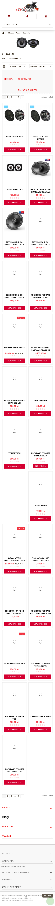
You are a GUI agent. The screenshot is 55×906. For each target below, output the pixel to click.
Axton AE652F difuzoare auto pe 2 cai (14, 561)
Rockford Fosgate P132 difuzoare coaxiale (14, 772)
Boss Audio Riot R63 (14, 663)
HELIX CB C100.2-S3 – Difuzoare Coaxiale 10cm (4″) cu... (14, 297)
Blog (5, 817)
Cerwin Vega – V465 (41, 716)
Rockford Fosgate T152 (14, 717)
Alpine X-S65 (40, 505)
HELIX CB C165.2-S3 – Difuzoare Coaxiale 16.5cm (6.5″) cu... (14, 245)
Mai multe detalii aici (12, 900)
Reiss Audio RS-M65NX (40, 138)
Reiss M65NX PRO (14, 136)
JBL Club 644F (40, 400)
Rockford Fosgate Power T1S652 (40, 665)
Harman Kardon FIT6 (14, 347)
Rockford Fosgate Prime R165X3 (40, 454)
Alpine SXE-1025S (14, 189)
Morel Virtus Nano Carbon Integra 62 (40, 349)
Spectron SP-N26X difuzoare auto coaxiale (14, 613)
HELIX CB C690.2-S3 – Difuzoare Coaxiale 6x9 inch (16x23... (40, 192)
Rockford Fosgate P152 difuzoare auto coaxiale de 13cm (40, 613)
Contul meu (8, 861)
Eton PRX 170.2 (14, 453)
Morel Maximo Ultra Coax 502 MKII (14, 401)
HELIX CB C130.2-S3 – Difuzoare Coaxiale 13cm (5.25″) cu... (40, 245)
